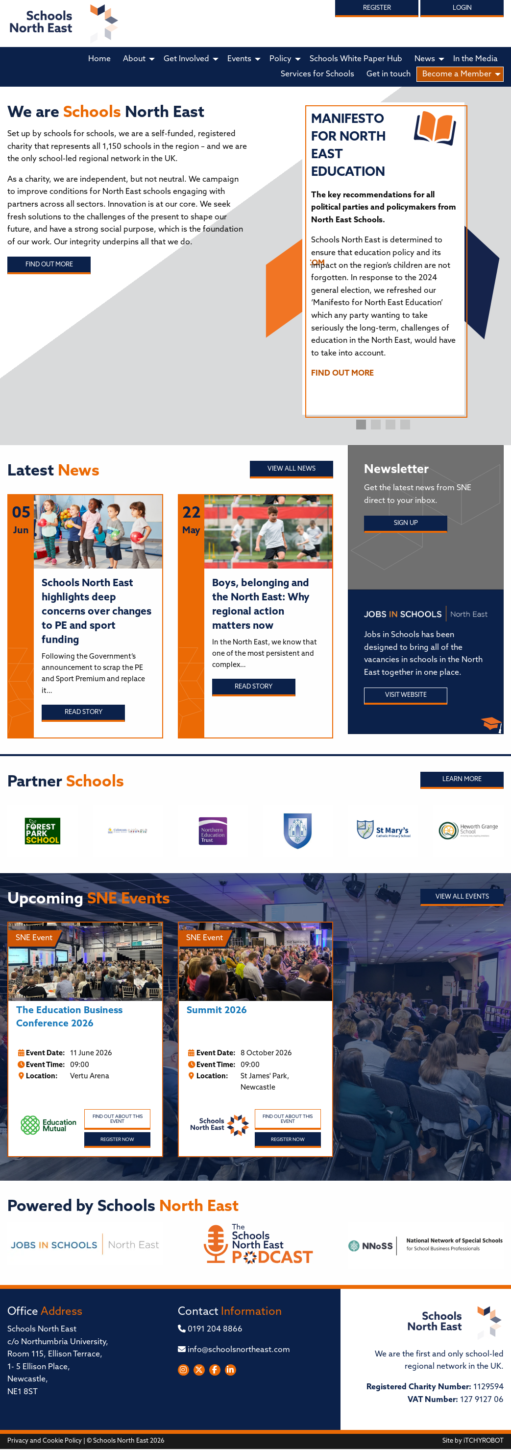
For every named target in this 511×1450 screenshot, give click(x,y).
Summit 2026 (217, 1011)
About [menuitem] (134, 59)
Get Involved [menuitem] (186, 59)
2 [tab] (376, 424)
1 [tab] (361, 424)
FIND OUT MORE (342, 374)
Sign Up (406, 523)
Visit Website (406, 695)
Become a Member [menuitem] (456, 74)
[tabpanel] (383, 249)
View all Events (462, 897)
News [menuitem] (424, 59)
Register (377, 8)
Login (462, 8)
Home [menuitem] (99, 59)
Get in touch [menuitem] (388, 74)
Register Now (117, 1140)
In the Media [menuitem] (475, 59)
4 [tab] (405, 424)
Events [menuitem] (239, 59)
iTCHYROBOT (483, 1441)
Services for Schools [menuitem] (317, 74)
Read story (83, 712)
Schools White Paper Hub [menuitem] (356, 59)
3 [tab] (390, 424)
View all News (292, 469)
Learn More (462, 779)
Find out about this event (118, 1119)
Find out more (49, 264)
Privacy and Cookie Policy (44, 1441)
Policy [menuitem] (280, 59)
